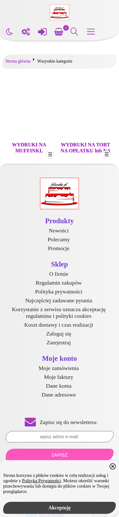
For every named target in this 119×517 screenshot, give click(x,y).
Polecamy (58, 239)
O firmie (58, 274)
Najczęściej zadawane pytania (58, 300)
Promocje (58, 248)
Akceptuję (59, 507)
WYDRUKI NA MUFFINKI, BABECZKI (29, 150)
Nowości (59, 230)
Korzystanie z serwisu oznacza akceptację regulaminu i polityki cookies (58, 312)
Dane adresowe (59, 394)
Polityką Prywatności (41, 480)
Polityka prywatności (58, 291)
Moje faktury (58, 377)
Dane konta (59, 386)
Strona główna (18, 61)
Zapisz (59, 455)
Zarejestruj (59, 342)
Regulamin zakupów (59, 283)
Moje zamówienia (59, 368)
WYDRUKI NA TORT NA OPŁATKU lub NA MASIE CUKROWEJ (86, 150)
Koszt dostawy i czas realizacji (58, 325)
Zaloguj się (58, 333)
